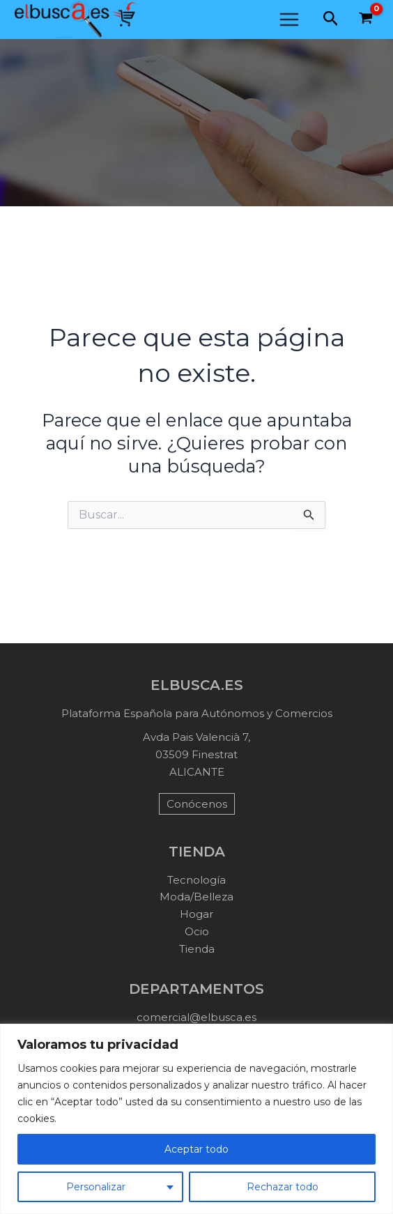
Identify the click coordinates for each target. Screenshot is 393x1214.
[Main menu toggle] (289, 19)
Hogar (196, 914)
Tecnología (196, 879)
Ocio (197, 931)
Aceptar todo (196, 1149)
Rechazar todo (282, 1187)
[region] (196, 1119)
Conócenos (197, 803)
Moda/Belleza (196, 896)
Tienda (197, 948)
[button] (331, 19)
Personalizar (95, 1187)
